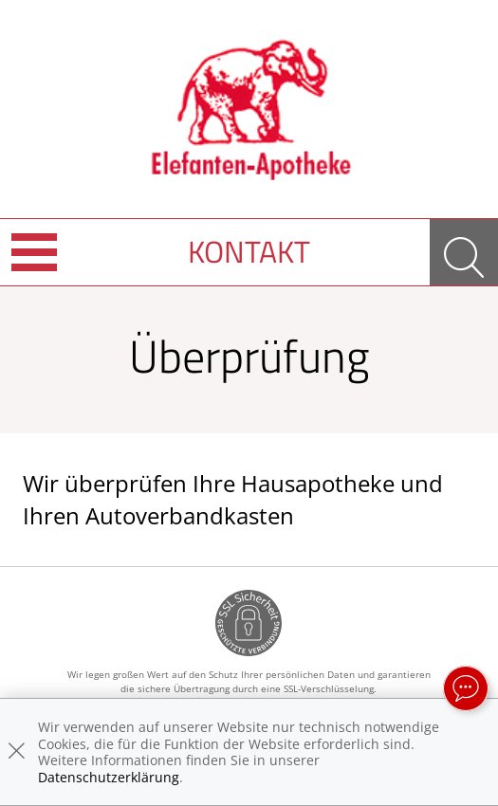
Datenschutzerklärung (108, 777)
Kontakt (249, 251)
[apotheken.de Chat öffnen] (466, 688)
